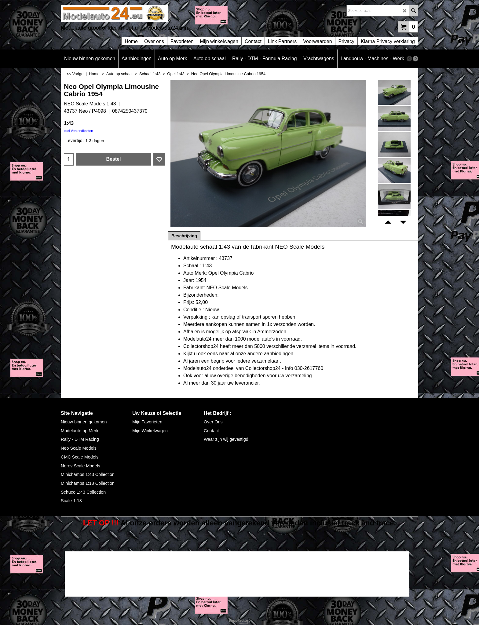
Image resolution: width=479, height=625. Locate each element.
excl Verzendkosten (78, 131)
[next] (415, 58)
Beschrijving (184, 235)
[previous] (409, 58)
